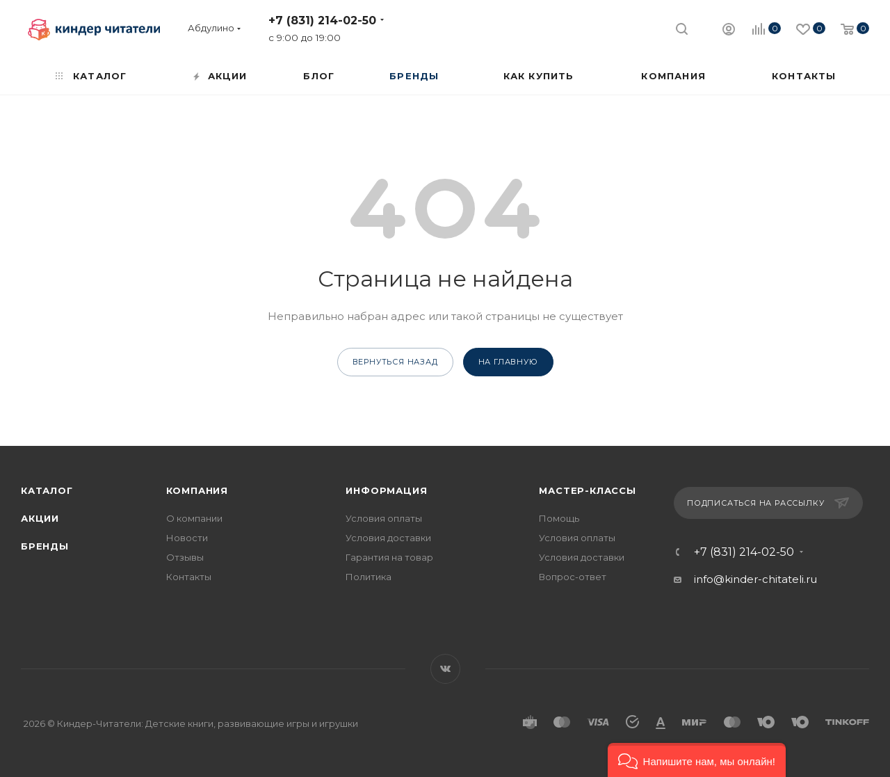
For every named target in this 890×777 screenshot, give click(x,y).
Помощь (559, 518)
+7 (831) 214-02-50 (322, 20)
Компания (197, 490)
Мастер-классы (587, 490)
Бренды (45, 546)
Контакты (188, 576)
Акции (40, 518)
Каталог (47, 490)
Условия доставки (388, 537)
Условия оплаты (384, 518)
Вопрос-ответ (572, 576)
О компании (194, 518)
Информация (386, 490)
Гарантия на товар (389, 557)
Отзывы (185, 557)
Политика (368, 576)
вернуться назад (395, 362)
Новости (187, 537)
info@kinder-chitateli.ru (755, 579)
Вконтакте (445, 669)
